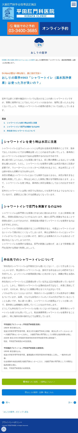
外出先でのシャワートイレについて (21, 131)
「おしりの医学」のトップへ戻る (15, 412)
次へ (72, 402)
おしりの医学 (30, 60)
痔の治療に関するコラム (16, 60)
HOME (4, 60)
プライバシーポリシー (12, 422)
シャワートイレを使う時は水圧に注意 (22, 123)
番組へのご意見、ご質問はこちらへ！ (39, 382)
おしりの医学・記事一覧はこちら (39, 392)
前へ (6, 402)
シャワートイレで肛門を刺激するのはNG (23, 127)
